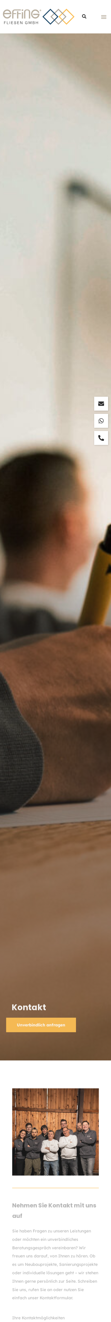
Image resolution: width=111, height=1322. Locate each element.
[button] (103, 16)
